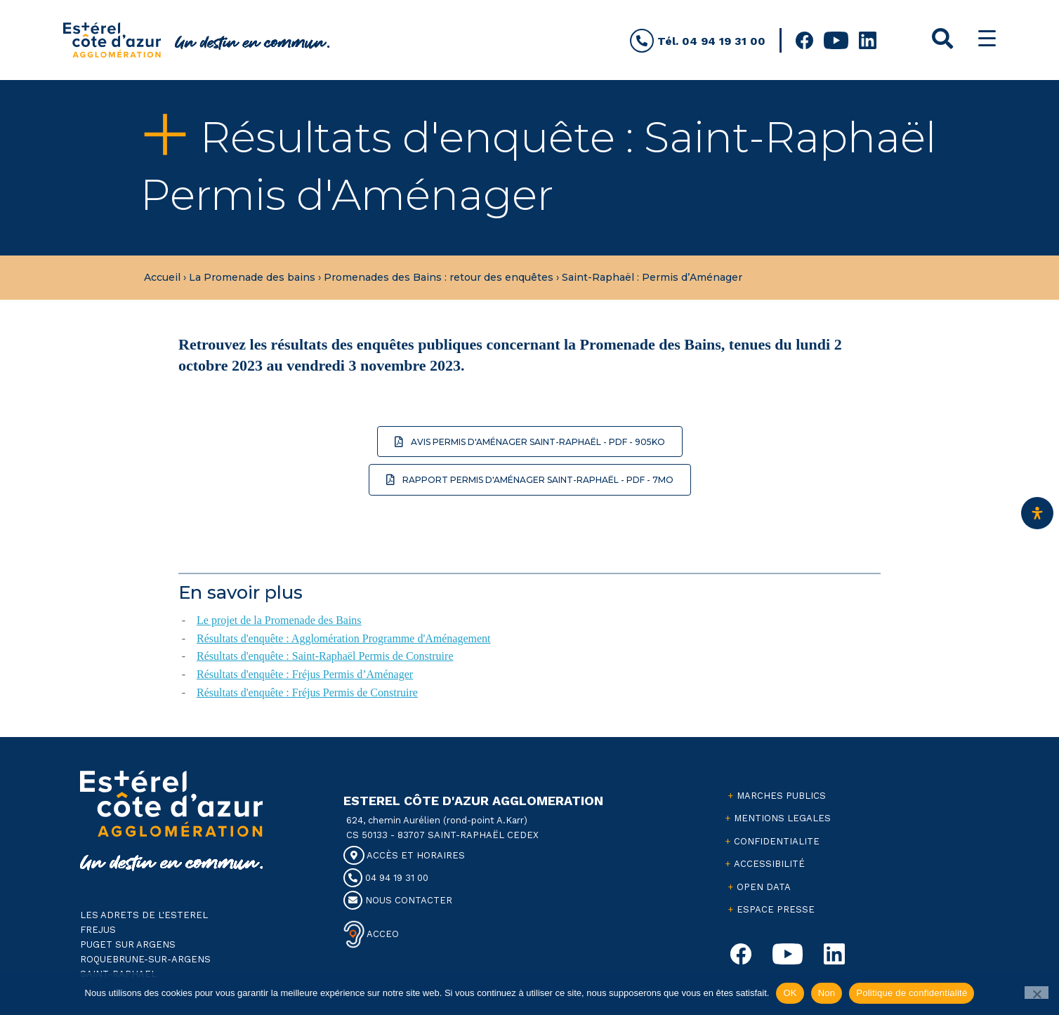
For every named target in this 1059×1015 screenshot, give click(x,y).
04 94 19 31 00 (385, 878)
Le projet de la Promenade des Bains (279, 620)
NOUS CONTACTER (397, 900)
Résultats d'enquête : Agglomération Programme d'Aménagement (344, 638)
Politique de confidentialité (911, 993)
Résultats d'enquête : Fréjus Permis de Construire (307, 692)
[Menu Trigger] (987, 38)
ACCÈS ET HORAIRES (404, 855)
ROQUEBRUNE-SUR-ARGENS (145, 959)
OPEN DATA (764, 887)
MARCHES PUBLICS (781, 795)
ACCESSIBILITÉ (769, 863)
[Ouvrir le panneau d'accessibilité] (1037, 513)
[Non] (1037, 992)
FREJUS (98, 929)
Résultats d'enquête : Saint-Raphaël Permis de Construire (325, 656)
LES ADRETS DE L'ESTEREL (144, 915)
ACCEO (381, 933)
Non (827, 993)
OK (789, 993)
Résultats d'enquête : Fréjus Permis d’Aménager (305, 674)
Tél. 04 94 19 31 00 (697, 41)
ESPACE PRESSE (776, 909)
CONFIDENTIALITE (777, 841)
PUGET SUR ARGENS (128, 944)
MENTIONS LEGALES (782, 818)
